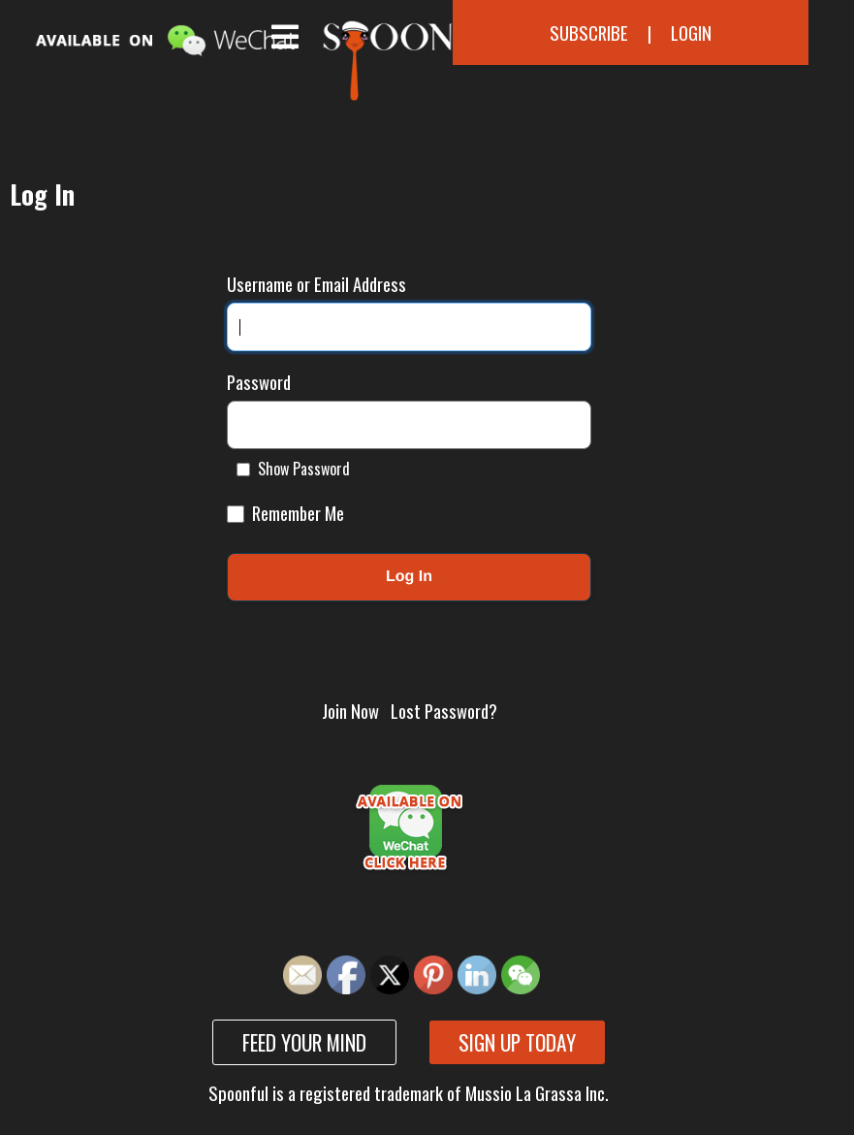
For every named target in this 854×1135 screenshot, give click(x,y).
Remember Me (285, 513)
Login (691, 32)
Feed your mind (304, 1042)
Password (259, 382)
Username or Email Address (316, 284)
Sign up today (517, 1042)
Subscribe (589, 32)
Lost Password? (444, 710)
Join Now (350, 710)
